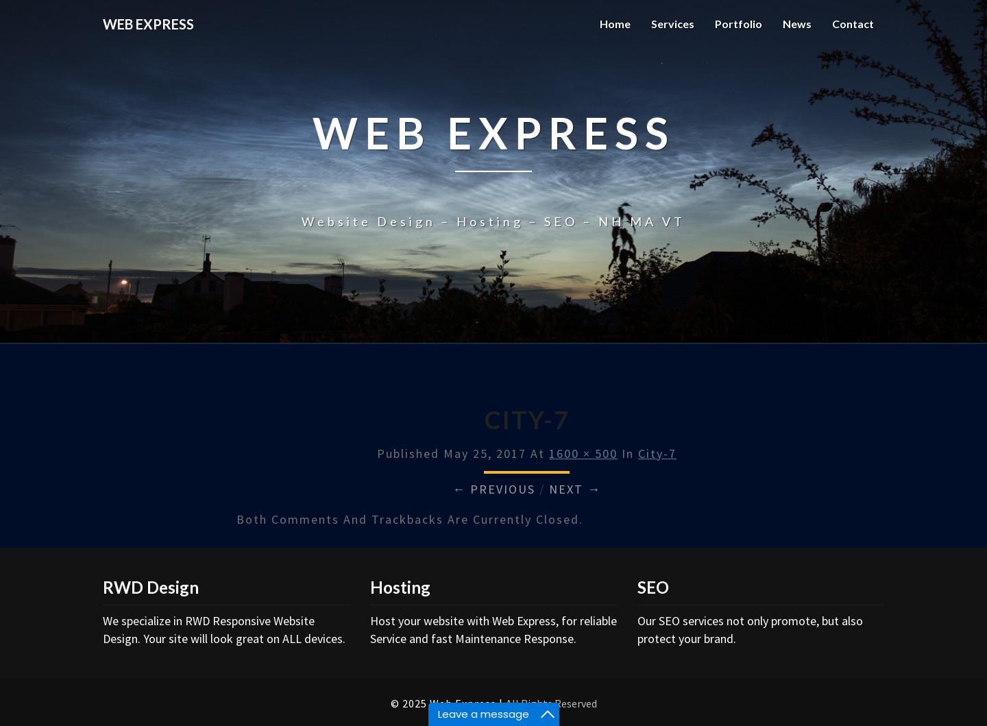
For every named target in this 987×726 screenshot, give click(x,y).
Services (672, 23)
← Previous (493, 489)
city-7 (657, 453)
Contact (853, 23)
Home (615, 23)
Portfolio (738, 23)
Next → (575, 489)
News (797, 23)
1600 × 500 (583, 453)
